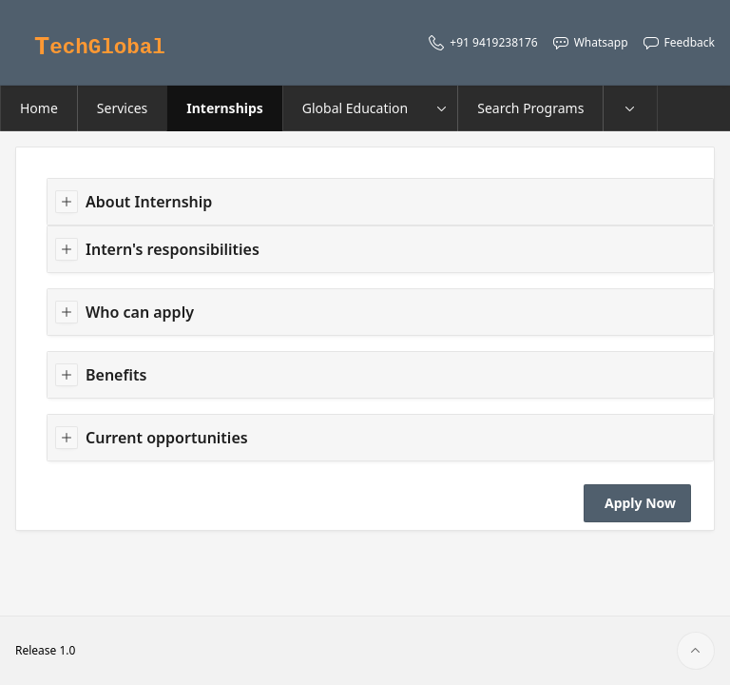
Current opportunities (167, 437)
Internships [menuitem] (224, 108)
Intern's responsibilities (172, 249)
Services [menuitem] (122, 108)
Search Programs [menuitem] (530, 108)
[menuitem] (630, 108)
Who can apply (140, 312)
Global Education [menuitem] (355, 108)
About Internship (149, 201)
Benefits (116, 374)
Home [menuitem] (39, 108)
